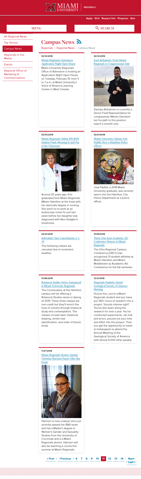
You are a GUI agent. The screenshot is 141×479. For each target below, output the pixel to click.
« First (51, 459)
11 (104, 459)
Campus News (13, 48)
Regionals (47, 48)
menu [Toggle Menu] (36, 28)
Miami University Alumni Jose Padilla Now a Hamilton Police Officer (111, 142)
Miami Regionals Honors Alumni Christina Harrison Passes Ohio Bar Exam (60, 358)
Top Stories (11, 42)
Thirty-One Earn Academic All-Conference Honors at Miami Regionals (111, 242)
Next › (132, 459)
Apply (89, 18)
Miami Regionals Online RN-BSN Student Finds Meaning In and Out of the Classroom (60, 142)
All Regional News (15, 36)
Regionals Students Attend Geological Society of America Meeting (111, 286)
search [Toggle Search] (107, 28)
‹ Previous (66, 459)
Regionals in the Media (14, 56)
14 (122, 459)
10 (98, 459)
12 (110, 459)
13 (116, 459)
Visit (97, 18)
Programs (123, 18)
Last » (132, 462)
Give (132, 18)
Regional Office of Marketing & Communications (15, 74)
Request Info (109, 18)
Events (8, 64)
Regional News (66, 48)
